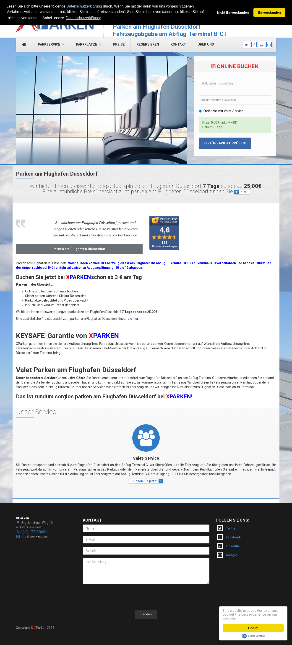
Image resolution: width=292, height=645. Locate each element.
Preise (119, 44)
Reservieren (147, 44)
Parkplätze (88, 44)
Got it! (253, 628)
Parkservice (51, 44)
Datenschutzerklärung (84, 6)
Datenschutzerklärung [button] (83, 18)
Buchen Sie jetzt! (147, 481)
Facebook (229, 537)
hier (135, 318)
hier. (240, 192)
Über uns (206, 44)
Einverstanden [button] (269, 12)
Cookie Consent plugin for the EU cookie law (253, 635)
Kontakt (178, 44)
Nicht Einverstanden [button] (233, 12)
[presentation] (117, 596)
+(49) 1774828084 (34, 532)
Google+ (228, 555)
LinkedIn (228, 546)
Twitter (227, 528)
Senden (146, 614)
